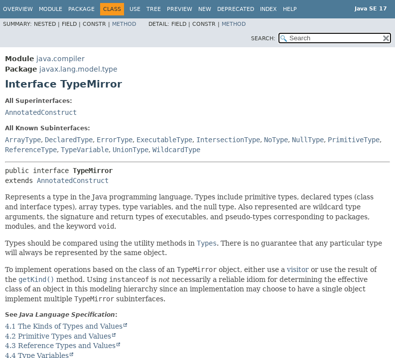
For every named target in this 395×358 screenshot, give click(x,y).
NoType (276, 140)
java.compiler (60, 59)
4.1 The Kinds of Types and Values (64, 326)
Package (81, 9)
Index (268, 9)
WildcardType (176, 150)
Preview (179, 9)
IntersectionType (228, 140)
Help (290, 9)
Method (124, 24)
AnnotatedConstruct (41, 112)
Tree (153, 9)
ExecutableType (164, 140)
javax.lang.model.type (78, 69)
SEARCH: (263, 38)
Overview (18, 9)
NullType (308, 140)
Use (135, 9)
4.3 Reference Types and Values (60, 346)
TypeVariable (85, 150)
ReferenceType (31, 150)
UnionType (130, 150)
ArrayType (23, 140)
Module (50, 9)
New (204, 9)
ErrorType (114, 140)
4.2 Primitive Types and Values (58, 336)
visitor (298, 269)
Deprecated (235, 9)
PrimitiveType (354, 140)
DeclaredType (69, 140)
